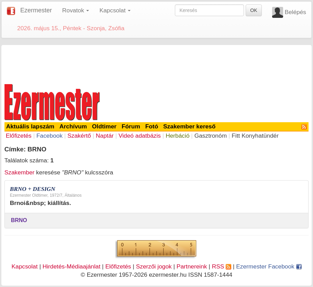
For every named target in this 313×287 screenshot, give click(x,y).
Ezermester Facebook (268, 266)
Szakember (19, 172)
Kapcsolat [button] (115, 10)
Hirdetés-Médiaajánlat (72, 266)
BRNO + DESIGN (32, 189)
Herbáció (177, 135)
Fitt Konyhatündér (255, 135)
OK (253, 10)
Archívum (73, 126)
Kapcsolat (24, 266)
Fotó (151, 126)
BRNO (19, 220)
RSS (221, 266)
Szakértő (79, 135)
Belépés (295, 12)
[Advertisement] (157, 63)
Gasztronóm (210, 135)
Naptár (105, 135)
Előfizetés (19, 135)
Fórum (131, 126)
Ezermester (36, 10)
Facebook (49, 135)
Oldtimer (104, 126)
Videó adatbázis (140, 135)
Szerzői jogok (154, 266)
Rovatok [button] (75, 10)
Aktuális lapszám (30, 126)
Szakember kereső (189, 126)
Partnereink (192, 266)
